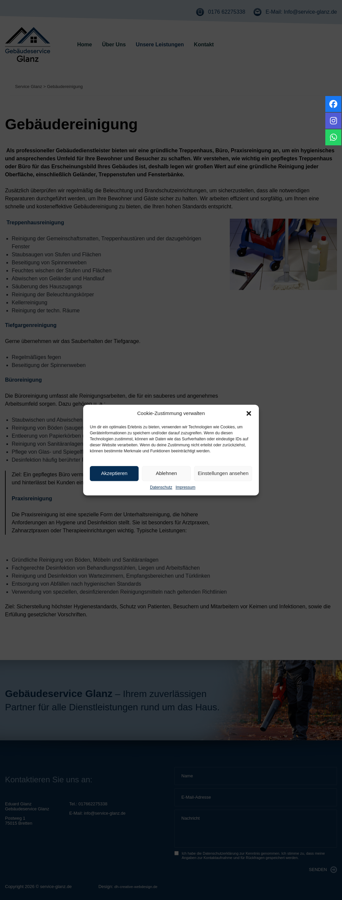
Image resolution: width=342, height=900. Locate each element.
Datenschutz (161, 487)
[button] (248, 413)
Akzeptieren (114, 473)
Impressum (185, 487)
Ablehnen (166, 473)
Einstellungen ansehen (223, 473)
